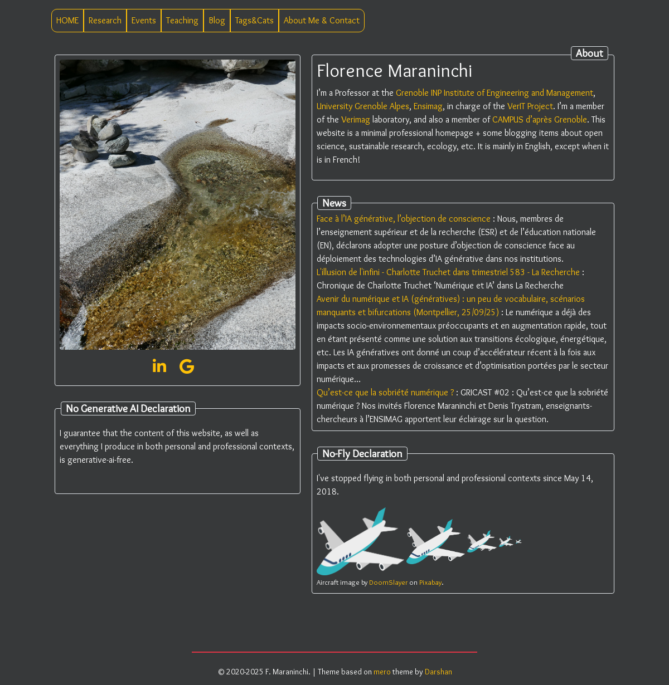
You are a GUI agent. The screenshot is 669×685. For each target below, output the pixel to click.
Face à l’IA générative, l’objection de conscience (404, 218)
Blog (217, 20)
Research (105, 20)
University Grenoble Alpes (363, 106)
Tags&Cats (254, 20)
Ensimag (428, 106)
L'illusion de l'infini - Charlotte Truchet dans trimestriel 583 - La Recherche (448, 272)
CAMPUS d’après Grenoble (539, 119)
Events (144, 20)
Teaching (182, 20)
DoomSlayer (388, 582)
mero (382, 672)
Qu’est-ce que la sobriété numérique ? (385, 392)
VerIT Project (530, 106)
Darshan (438, 672)
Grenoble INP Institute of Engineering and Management (494, 92)
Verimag (355, 119)
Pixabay (430, 582)
